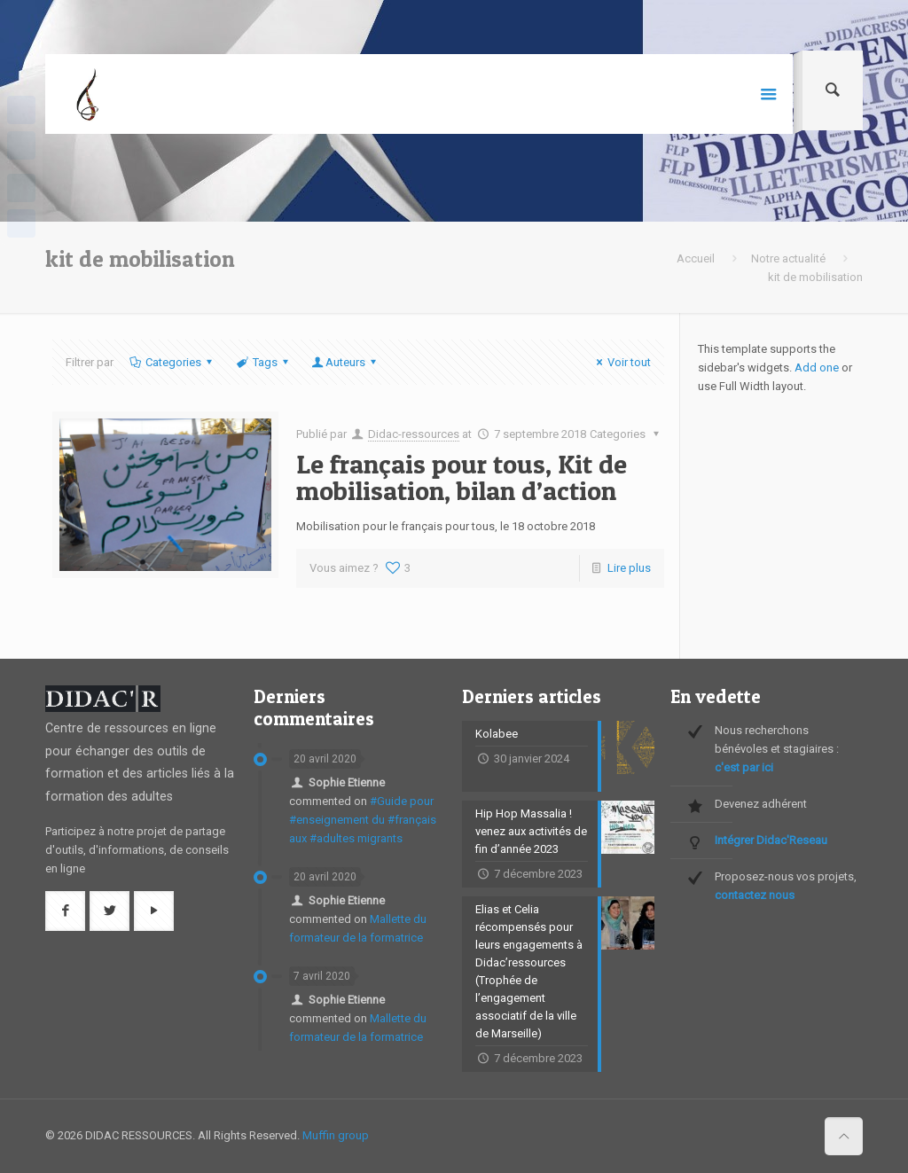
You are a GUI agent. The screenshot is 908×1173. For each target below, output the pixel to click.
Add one (816, 367)
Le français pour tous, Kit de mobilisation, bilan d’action (461, 477)
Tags (263, 362)
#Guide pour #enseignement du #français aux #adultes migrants (362, 819)
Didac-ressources (413, 434)
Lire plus (629, 568)
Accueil (696, 258)
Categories (172, 362)
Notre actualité (788, 258)
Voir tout (621, 362)
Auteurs (345, 362)
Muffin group (335, 1135)
